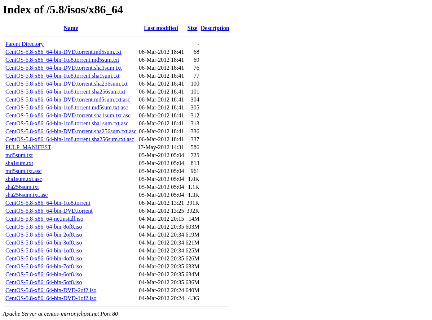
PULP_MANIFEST (28, 147)
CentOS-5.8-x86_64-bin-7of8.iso (43, 266)
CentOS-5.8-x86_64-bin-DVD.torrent (49, 211)
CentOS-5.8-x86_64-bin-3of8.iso (43, 242)
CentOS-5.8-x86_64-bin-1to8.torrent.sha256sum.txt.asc (69, 139)
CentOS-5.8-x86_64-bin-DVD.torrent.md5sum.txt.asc (67, 99)
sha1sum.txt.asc (23, 179)
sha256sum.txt (22, 187)
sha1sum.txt (19, 163)
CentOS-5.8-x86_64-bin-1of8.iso (43, 250)
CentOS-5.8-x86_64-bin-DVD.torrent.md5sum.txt (63, 52)
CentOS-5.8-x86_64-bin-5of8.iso (43, 282)
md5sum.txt (19, 155)
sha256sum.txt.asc (26, 195)
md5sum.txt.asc (23, 171)
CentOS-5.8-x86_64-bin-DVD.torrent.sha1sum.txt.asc (68, 115)
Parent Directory (24, 44)
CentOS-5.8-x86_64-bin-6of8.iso (43, 274)
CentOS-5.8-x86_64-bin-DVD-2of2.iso (50, 290)
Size (193, 28)
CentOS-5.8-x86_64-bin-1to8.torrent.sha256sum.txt (65, 91)
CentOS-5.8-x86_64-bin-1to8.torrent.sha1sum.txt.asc (66, 123)
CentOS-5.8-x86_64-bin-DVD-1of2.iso (50, 298)
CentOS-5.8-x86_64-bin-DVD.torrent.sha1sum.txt (63, 68)
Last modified (161, 28)
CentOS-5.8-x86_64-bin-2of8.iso (43, 235)
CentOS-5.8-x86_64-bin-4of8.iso (43, 258)
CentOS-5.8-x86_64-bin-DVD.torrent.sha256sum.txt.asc (70, 131)
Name (71, 28)
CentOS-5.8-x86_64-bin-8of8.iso (43, 227)
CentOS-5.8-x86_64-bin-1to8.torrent (48, 203)
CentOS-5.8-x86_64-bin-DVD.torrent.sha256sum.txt (66, 84)
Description (215, 28)
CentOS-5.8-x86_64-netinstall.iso (44, 219)
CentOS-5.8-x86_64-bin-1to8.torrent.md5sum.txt (62, 60)
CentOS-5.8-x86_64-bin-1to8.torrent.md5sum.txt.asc (66, 107)
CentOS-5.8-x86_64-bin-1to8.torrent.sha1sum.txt (62, 76)
